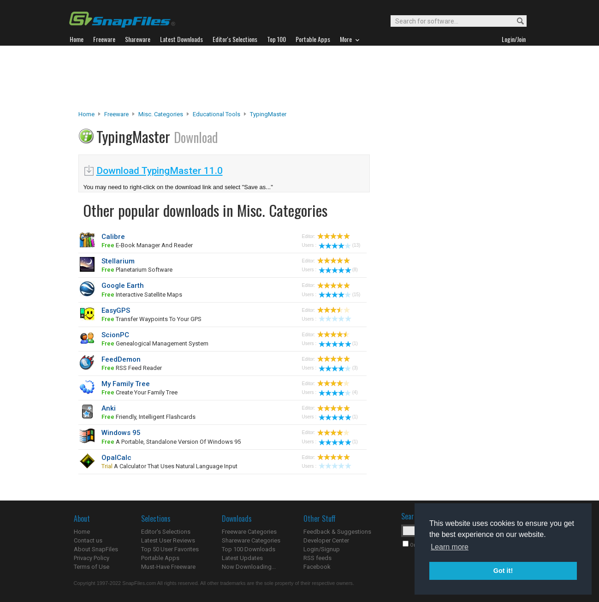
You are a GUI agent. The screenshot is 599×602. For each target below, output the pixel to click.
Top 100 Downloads (248, 549)
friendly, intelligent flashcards (148, 416)
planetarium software (136, 269)
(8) (338, 269)
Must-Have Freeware (168, 566)
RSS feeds (317, 557)
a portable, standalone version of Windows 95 (171, 441)
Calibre (113, 236)
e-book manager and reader (147, 245)
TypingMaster (268, 114)
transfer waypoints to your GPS (151, 319)
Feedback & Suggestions (337, 531)
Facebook (317, 566)
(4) (338, 392)
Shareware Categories (251, 540)
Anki (108, 408)
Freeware (116, 114)
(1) (338, 343)
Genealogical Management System (154, 343)
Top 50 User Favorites (170, 549)
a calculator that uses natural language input (169, 466)
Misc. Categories (160, 114)
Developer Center (326, 540)
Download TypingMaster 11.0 (159, 170)
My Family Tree (125, 384)
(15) (340, 294)
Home (86, 114)
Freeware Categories (249, 531)
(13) (340, 245)
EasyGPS (115, 310)
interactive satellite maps (141, 294)
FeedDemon (121, 359)
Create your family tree (139, 392)
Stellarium (118, 261)
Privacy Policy (91, 557)
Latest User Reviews (168, 540)
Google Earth (122, 285)
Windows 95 (121, 433)
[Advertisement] (299, 78)
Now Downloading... (249, 566)
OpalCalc (116, 457)
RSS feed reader (131, 367)
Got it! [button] (503, 570)
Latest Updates (242, 557)
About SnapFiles (96, 549)
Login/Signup (321, 549)
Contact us (88, 540)
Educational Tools (216, 114)
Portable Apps (160, 557)
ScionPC (115, 335)
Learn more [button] (450, 547)
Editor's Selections (165, 531)
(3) (338, 367)
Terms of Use (91, 566)
